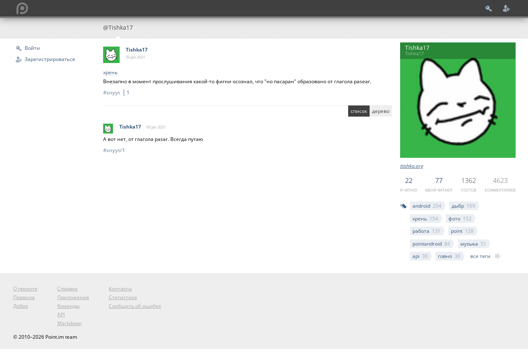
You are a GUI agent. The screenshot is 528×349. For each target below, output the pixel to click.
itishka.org (411, 165)
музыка (473, 243)
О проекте (25, 289)
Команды (68, 306)
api (420, 256)
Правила (24, 297)
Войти (32, 48)
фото (459, 218)
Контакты (120, 289)
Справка (67, 289)
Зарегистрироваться (50, 59)
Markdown (69, 323)
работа (426, 230)
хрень (425, 218)
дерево (380, 111)
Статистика (123, 297)
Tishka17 (137, 49)
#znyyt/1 (114, 150)
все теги (480, 256)
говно (449, 256)
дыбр (463, 205)
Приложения (73, 297)
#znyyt (117, 92)
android (426, 205)
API (61, 315)
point (462, 230)
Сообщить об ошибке (135, 306)
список (359, 111)
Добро (20, 306)
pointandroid (431, 243)
